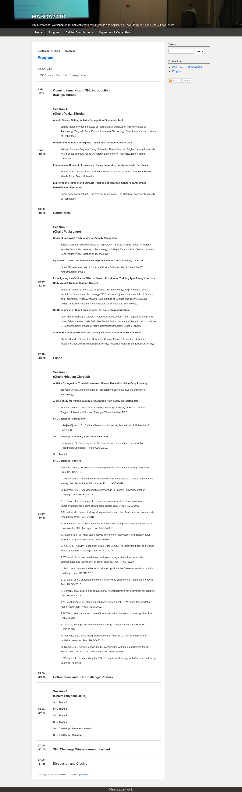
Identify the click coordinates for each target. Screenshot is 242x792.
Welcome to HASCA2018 (187, 67)
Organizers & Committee (114, 32)
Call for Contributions (79, 32)
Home (39, 32)
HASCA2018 (48, 16)
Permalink (84, 775)
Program (54, 32)
